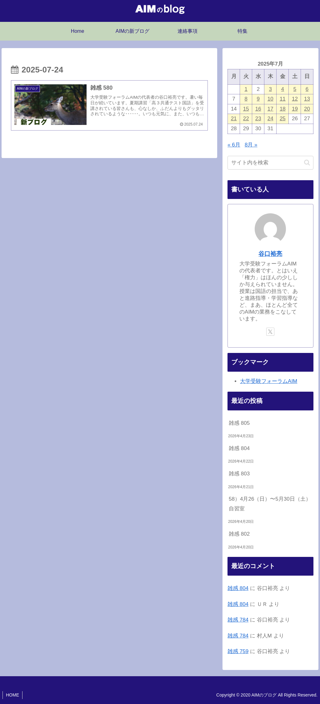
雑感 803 (239, 474)
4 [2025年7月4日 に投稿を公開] (282, 89)
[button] (307, 162)
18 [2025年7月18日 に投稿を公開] (283, 109)
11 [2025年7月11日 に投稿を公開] (283, 99)
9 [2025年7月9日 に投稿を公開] (258, 99)
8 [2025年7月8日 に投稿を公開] (245, 99)
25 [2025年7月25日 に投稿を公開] (283, 118)
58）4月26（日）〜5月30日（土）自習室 (270, 504)
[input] (270, 163)
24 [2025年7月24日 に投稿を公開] (270, 118)
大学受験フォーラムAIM (268, 381)
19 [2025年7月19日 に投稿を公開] (295, 109)
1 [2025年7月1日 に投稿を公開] (245, 89)
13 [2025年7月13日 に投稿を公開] (307, 99)
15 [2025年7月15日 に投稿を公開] (246, 109)
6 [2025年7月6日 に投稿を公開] (307, 89)
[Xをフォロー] (270, 332)
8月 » (251, 145)
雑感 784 (238, 620)
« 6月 (234, 145)
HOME (12, 694)
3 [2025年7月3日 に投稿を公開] (270, 89)
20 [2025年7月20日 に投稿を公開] (307, 109)
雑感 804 (239, 448)
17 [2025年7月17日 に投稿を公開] (270, 109)
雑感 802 (239, 534)
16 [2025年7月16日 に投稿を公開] (258, 109)
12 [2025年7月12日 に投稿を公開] (295, 99)
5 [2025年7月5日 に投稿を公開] (294, 89)
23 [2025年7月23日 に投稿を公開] (258, 118)
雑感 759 (238, 651)
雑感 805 (239, 423)
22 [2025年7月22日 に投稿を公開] (246, 118)
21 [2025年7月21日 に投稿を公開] (234, 118)
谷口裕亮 (270, 253)
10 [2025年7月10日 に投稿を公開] (270, 99)
